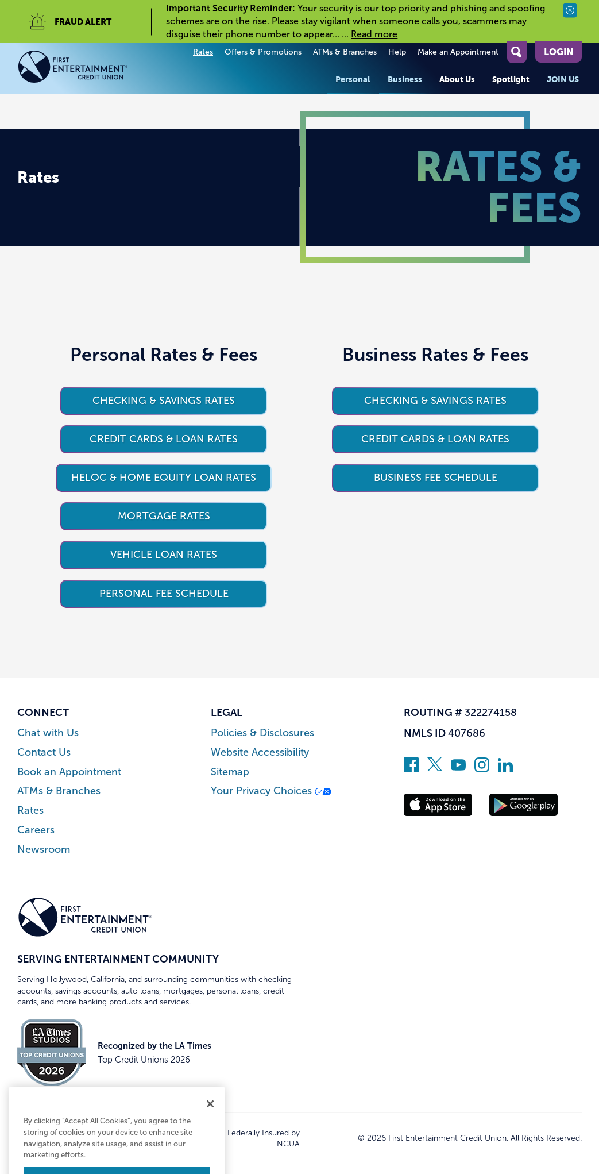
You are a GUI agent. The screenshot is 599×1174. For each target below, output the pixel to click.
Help (397, 52)
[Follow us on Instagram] (481, 769)
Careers (36, 830)
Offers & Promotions (263, 52)
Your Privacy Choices (271, 791)
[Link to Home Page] (85, 68)
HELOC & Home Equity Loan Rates (163, 477)
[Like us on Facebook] (411, 769)
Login (558, 52)
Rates (203, 52)
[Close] (210, 1139)
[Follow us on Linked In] (505, 769)
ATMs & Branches (345, 52)
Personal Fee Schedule (164, 593)
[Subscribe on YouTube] (458, 769)
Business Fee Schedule (435, 477)
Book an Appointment (69, 772)
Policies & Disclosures (262, 733)
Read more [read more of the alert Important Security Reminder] (374, 34)
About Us (457, 79)
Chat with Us (48, 733)
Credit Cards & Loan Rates (164, 439)
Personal (352, 79)
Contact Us (44, 752)
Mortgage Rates (164, 516)
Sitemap (230, 772)
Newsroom (43, 849)
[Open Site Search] (517, 52)
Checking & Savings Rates (163, 400)
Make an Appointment (458, 52)
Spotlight (511, 79)
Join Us (563, 79)
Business (405, 79)
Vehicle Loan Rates (163, 554)
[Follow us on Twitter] (434, 769)
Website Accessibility (260, 752)
